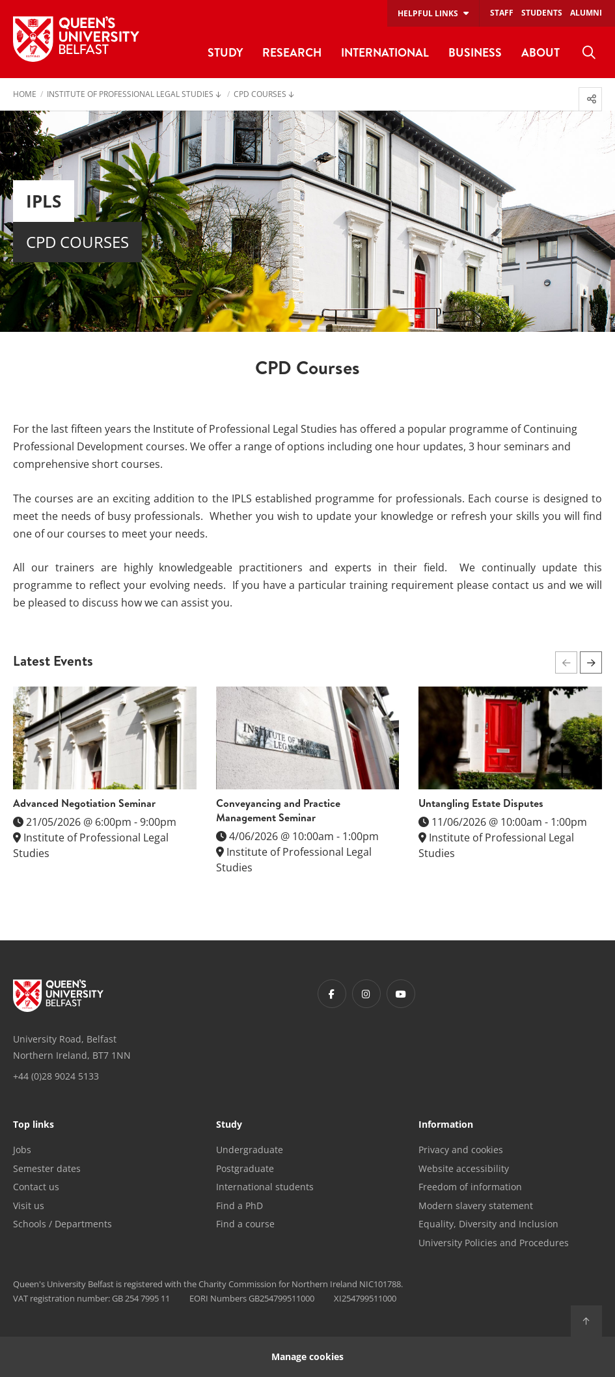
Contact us (36, 1186)
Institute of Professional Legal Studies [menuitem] (130, 95)
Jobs (22, 1149)
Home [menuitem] (24, 95)
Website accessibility (463, 1168)
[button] (591, 662)
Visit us (28, 1205)
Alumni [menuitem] (586, 12)
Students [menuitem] (541, 12)
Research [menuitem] (291, 52)
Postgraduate (245, 1168)
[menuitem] (589, 53)
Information (445, 1125)
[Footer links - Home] (58, 995)
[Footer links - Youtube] (401, 993)
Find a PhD (239, 1205)
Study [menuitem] (225, 52)
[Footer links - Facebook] (332, 993)
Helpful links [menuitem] (428, 13)
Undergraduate (249, 1149)
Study (229, 1125)
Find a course (245, 1224)
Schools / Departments (62, 1224)
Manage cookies (307, 1356)
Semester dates (47, 1168)
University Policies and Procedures (493, 1242)
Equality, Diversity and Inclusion (488, 1224)
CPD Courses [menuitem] (260, 95)
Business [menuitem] (475, 52)
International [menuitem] (385, 52)
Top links (33, 1125)
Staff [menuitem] (501, 12)
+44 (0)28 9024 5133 (56, 1076)
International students (265, 1186)
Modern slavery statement (475, 1205)
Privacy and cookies (460, 1149)
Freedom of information (470, 1186)
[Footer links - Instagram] (366, 993)
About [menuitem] (540, 52)
